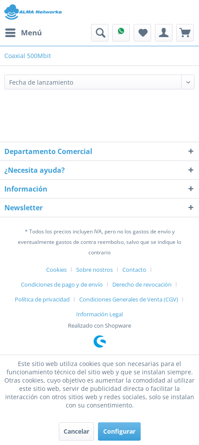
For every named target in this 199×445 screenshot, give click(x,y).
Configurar (119, 431)
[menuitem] (23, 32)
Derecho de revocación (142, 284)
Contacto (134, 270)
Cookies (56, 270)
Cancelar (76, 431)
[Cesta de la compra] (185, 32)
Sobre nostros (94, 270)
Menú (23, 32)
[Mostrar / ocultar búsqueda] (99, 32)
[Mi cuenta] (163, 32)
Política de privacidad (42, 299)
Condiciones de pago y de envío (62, 284)
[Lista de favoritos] (142, 32)
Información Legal (99, 314)
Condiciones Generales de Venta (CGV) (128, 299)
